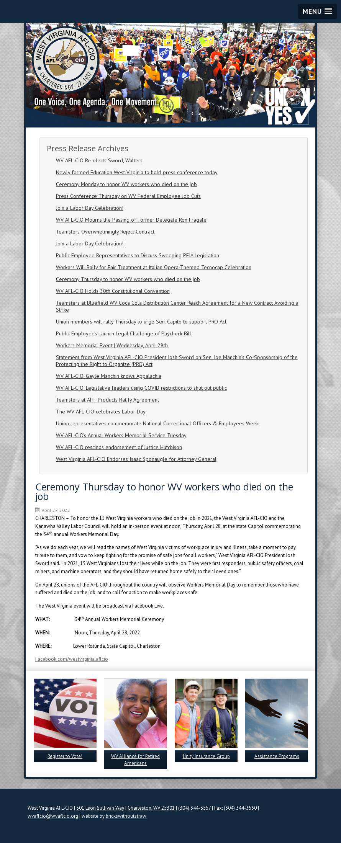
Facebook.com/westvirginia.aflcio (71, 659)
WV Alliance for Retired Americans (135, 759)
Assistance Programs (276, 756)
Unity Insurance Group (206, 756)
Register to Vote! (65, 756)
